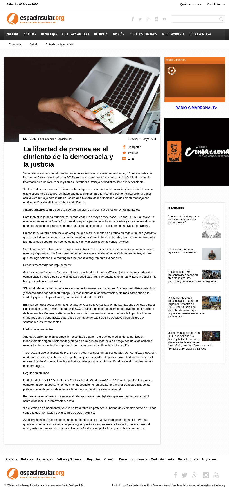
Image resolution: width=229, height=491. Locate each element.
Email (131, 158)
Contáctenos (216, 4)
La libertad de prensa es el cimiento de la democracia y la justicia (68, 156)
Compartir (134, 147)
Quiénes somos (190, 4)
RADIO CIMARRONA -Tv (196, 108)
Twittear (133, 152)
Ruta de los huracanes (59, 44)
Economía (15, 44)
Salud (33, 44)
